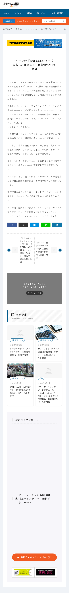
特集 (41, 378)
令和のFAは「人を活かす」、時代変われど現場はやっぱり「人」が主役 (20, 391)
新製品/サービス (22, 29)
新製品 (29, 13)
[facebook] (12, 225)
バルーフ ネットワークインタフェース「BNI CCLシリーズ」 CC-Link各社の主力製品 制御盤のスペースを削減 (48, 394)
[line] (45, 225)
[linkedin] (57, 225)
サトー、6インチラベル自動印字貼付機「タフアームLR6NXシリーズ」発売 (48, 353)
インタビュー (18, 13)
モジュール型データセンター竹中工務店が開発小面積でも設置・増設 (42, 250)
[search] (64, 21)
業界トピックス (41, 13)
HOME (6, 13)
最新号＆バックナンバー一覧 (36, 557)
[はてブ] (34, 225)
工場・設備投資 (57, 13)
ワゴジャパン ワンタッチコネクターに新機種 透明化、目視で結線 (20, 351)
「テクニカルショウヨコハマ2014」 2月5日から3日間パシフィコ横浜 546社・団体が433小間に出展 (26, 250)
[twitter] (23, 225)
